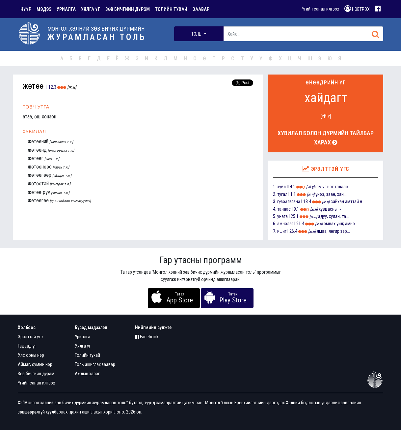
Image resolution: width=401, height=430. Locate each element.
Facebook (146, 336)
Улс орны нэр (31, 355)
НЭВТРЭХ (357, 8)
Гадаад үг (27, 346)
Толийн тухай (87, 355)
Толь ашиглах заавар (95, 364)
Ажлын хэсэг (87, 373)
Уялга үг (83, 346)
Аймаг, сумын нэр (35, 364)
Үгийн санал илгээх (320, 9)
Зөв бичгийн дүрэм (36, 373)
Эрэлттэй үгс (30, 336)
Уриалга (82, 336)
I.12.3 (51, 87)
